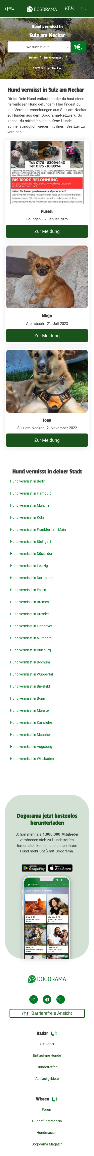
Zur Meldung (47, 231)
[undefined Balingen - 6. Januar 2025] (47, 189)
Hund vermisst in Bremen (29, 602)
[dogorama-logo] (42, 8)
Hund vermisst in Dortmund (31, 578)
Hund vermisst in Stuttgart (30, 542)
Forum (47, 1109)
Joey (47, 420)
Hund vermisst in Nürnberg (31, 638)
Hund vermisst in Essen (28, 590)
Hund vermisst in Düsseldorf (32, 554)
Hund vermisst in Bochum (30, 662)
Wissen (47, 1099)
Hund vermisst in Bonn (27, 698)
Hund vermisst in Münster (30, 710)
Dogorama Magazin (47, 1144)
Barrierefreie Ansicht (47, 1013)
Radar (47, 1033)
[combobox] (39, 47)
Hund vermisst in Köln (27, 517)
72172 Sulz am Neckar (47, 68)
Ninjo (47, 316)
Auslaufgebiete (47, 1079)
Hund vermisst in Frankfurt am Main (38, 529)
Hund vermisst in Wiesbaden (32, 759)
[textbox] (39, 47)
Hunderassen (47, 1133)
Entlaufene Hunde (47, 1055)
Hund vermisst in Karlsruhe (31, 722)
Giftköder (47, 1044)
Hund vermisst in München (30, 505)
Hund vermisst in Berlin (28, 481)
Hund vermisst (53, 57)
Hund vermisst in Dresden (30, 614)
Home (33, 57)
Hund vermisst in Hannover (31, 626)
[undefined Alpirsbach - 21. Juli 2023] (47, 294)
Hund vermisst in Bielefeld (30, 686)
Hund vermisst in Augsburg (31, 747)
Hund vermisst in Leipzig (29, 566)
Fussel (47, 211)
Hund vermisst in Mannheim (31, 735)
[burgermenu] (9, 8)
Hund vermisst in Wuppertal (31, 674)
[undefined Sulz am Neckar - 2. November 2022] (47, 398)
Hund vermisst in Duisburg (30, 650)
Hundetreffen (47, 1067)
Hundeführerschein (47, 1121)
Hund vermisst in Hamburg (31, 493)
